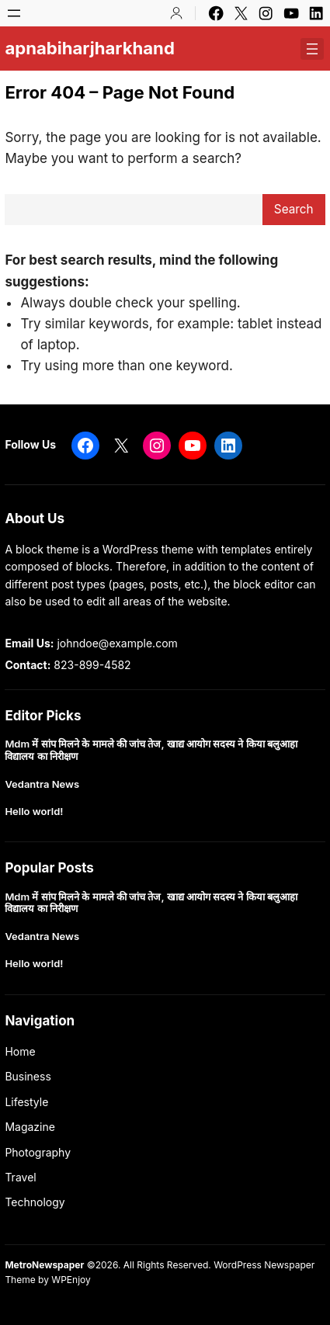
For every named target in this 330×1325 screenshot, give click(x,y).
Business (27, 1076)
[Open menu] (14, 13)
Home (20, 1051)
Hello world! (34, 811)
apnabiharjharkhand (89, 48)
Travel (20, 1177)
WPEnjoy (70, 1279)
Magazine (30, 1126)
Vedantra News (42, 784)
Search (294, 209)
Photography (38, 1152)
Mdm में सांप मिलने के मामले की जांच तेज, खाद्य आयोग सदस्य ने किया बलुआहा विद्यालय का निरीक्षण (151, 750)
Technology (34, 1202)
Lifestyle (26, 1101)
